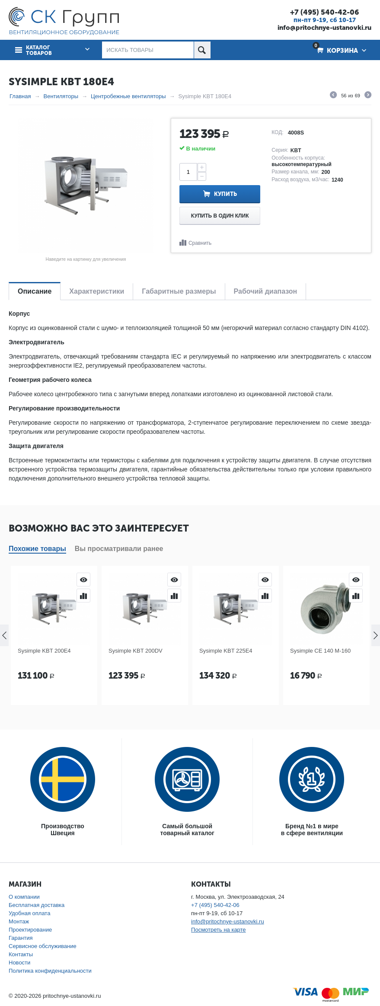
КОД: (277, 132)
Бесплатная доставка (36, 905)
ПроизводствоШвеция (62, 829)
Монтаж (19, 921)
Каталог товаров (39, 50)
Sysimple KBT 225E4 (225, 650)
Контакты (21, 954)
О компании (24, 897)
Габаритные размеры (179, 291)
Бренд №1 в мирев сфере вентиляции (312, 829)
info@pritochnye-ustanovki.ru (324, 28)
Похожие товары (37, 548)
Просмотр (83, 579)
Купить (225, 194)
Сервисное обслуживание (43, 946)
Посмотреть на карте (218, 929)
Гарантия (20, 938)
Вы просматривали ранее (119, 548)
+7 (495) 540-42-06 (324, 12)
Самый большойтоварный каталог (187, 829)
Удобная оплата (29, 913)
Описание (34, 291)
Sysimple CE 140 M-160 (320, 650)
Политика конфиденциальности (50, 971)
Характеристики (96, 291)
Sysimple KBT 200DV (136, 650)
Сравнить (199, 243)
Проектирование (30, 929)
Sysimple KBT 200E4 (44, 650)
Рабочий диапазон (265, 291)
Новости (19, 962)
